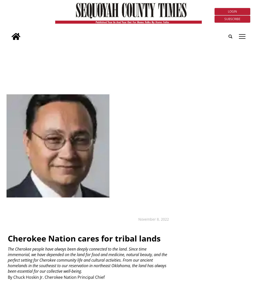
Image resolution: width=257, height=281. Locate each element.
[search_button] (9, 33)
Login (232, 11)
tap (242, 36)
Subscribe (232, 19)
